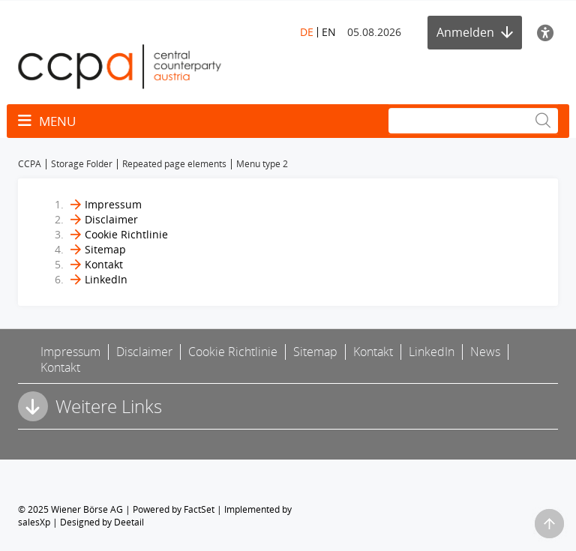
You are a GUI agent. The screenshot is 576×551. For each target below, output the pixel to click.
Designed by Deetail (102, 522)
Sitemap (105, 249)
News (485, 351)
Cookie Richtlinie (126, 234)
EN (329, 32)
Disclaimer (111, 219)
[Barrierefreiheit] (547, 32)
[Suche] (473, 120)
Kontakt (104, 264)
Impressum (113, 204)
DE (307, 32)
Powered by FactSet (173, 509)
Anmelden (474, 32)
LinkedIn (106, 279)
